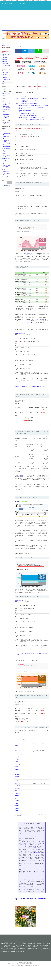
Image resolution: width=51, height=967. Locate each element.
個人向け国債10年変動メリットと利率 (26, 100)
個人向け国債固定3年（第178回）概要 (28, 113)
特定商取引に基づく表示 (18, 955)
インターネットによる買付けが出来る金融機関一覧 (31, 119)
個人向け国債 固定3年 (20, 600)
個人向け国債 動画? (12, 948)
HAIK (38, 965)
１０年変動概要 (15, 946)
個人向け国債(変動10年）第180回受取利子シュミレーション (32, 98)
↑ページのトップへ (5, 955)
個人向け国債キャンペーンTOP (22, 46)
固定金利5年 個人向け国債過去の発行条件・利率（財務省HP (30, 386)
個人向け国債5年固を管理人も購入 (27, 110)
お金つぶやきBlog (11, 951)
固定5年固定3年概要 (32, 946)
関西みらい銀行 (19, 790)
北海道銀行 (18, 808)
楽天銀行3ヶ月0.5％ (20, 951)
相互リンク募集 (27, 955)
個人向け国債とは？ (20, 945)
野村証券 (3, 943)
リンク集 (33, 955)
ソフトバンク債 (37, 319)
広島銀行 (17, 800)
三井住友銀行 (18, 783)
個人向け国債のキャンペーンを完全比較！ (14, 3)
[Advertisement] (25, 20)
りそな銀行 (18, 785)
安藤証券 (17, 745)
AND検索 (7, 185)
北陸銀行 (17, 805)
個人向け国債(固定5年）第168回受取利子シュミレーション (33, 105)
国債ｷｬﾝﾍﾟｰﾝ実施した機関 (24, 949)
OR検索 (7, 186)
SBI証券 (17, 748)
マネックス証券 (19, 771)
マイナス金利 (30, 253)
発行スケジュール (41, 946)
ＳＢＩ (26, 847)
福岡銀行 (17, 803)
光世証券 (17, 759)
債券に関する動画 (21, 948)
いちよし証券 (39, 843)
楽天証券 (17, 780)
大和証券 (17, 761)
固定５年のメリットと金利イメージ (27, 111)
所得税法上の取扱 (14, 949)
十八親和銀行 (18, 793)
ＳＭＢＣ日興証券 (19, 754)
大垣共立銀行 (18, 788)
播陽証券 (14, 945)
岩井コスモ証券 (19, 750)
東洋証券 (17, 766)
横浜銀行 (17, 810)
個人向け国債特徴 (44, 945)
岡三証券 (34, 847)
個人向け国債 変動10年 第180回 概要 (27, 97)
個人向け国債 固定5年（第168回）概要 (27, 103)
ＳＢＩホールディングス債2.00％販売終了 (39, 949)
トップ (11, 955)
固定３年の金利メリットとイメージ (29, 115)
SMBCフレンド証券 (26, 943)
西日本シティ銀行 (19, 798)
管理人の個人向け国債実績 (42, 948)
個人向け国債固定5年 (20, 333)
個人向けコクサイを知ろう (30, 7)
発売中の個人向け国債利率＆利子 (32, 945)
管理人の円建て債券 (22, 101)
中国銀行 (17, 795)
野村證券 (17, 769)
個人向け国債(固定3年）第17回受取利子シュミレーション (33, 117)
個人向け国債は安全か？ (31, 948)
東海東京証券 (18, 764)
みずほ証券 (18, 774)
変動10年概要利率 (23, 946)
